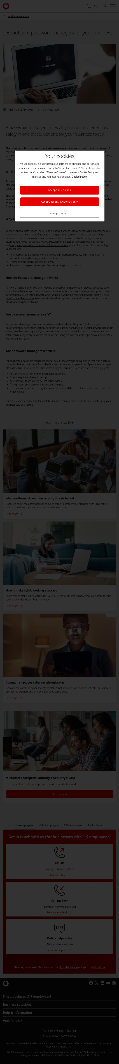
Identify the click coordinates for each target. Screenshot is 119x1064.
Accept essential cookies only (59, 201)
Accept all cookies (59, 190)
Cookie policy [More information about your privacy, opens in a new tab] (79, 177)
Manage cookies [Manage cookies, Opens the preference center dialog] (59, 213)
